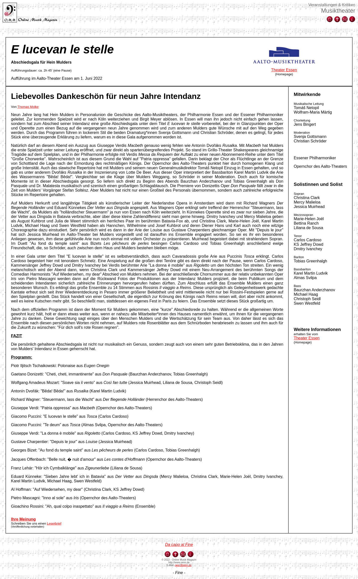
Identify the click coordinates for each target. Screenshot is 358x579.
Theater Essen (284, 70)
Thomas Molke (28, 107)
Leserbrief (54, 523)
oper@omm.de (183, 565)
